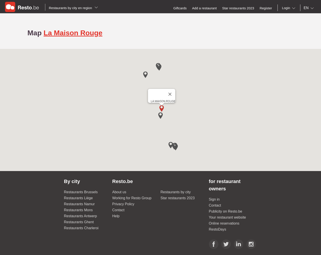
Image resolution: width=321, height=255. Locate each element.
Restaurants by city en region (73, 8)
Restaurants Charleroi (81, 228)
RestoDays (217, 229)
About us (119, 192)
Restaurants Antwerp (80, 216)
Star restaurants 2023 (177, 198)
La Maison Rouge (73, 33)
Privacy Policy (123, 204)
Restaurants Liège (78, 198)
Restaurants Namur (79, 204)
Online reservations (224, 223)
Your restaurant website (227, 217)
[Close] (170, 94)
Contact (118, 210)
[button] (161, 108)
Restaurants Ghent (79, 222)
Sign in (214, 199)
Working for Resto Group (132, 198)
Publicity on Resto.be (225, 211)
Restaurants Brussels (81, 192)
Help (116, 216)
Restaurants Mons (78, 210)
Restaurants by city (175, 192)
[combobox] (289, 8)
